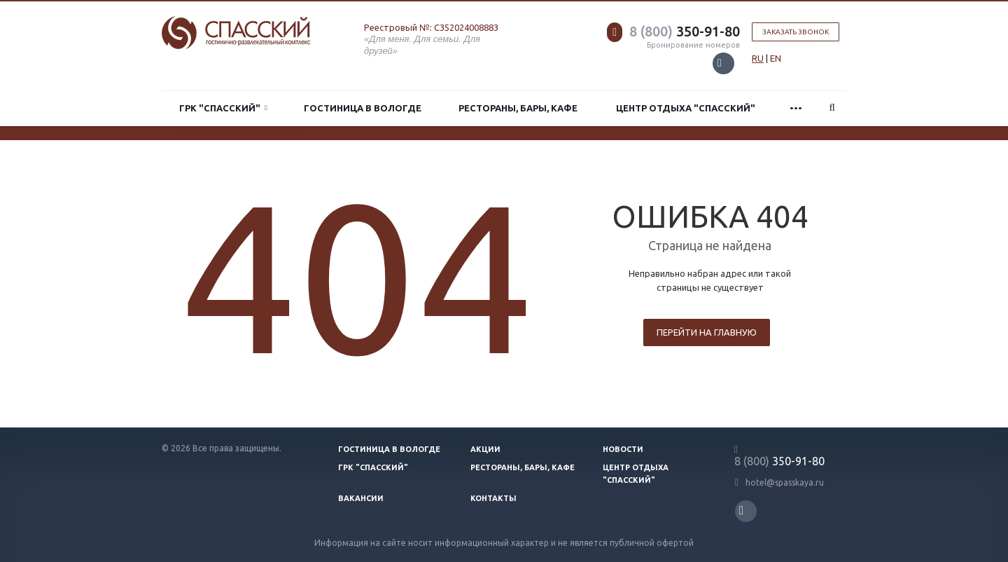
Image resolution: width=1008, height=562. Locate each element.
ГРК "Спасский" (223, 108)
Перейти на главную (707, 332)
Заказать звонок (795, 32)
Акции (485, 449)
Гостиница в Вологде (362, 108)
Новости (623, 449)
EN (775, 58)
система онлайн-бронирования (238, 133)
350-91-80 (684, 31)
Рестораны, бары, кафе (518, 108)
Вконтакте (720, 63)
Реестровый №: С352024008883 (431, 27)
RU (758, 58)
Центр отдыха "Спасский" (685, 108)
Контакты (493, 498)
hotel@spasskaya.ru (785, 482)
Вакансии (361, 498)
